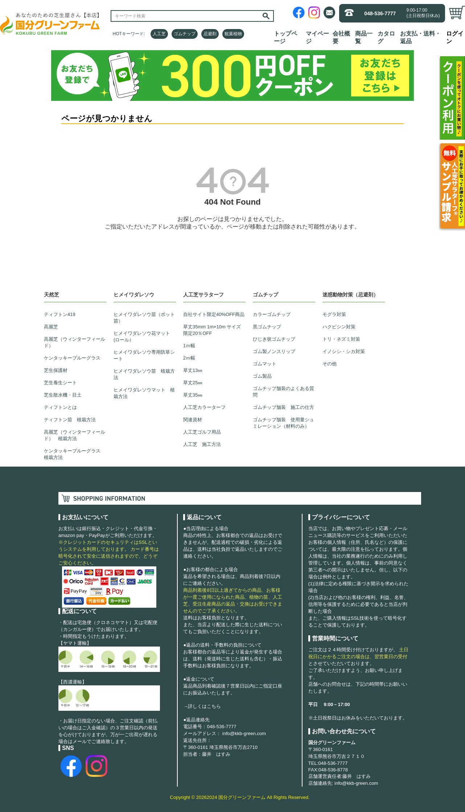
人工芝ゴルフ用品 (202, 432)
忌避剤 (210, 33)
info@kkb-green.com (244, 733)
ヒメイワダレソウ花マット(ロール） (142, 337)
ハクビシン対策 (338, 326)
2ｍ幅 (189, 358)
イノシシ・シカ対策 (343, 351)
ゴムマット (264, 363)
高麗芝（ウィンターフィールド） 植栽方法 (74, 435)
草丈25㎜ (192, 382)
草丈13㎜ (192, 370)
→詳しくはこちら (202, 706)
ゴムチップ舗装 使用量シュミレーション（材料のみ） (283, 423)
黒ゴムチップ (267, 326)
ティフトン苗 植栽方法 (70, 419)
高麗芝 (51, 326)
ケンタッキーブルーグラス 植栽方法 (74, 454)
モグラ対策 (334, 314)
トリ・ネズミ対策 (341, 339)
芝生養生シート (60, 382)
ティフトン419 (59, 314)
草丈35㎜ (192, 395)
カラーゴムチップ (272, 314)
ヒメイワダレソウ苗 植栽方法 (144, 374)
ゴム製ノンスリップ (274, 351)
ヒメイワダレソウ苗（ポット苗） (144, 318)
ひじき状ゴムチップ (274, 339)
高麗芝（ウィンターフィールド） (74, 342)
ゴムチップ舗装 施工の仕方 (283, 407)
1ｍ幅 (189, 345)
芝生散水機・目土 (63, 395)
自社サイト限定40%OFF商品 (213, 314)
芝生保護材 (55, 370)
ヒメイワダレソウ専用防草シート (144, 355)
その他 (329, 363)
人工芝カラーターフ (204, 407)
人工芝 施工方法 (202, 444)
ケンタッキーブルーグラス (72, 358)
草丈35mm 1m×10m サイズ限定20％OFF (212, 330)
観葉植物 (233, 33)
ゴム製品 (262, 376)
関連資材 (192, 419)
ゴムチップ (185, 33)
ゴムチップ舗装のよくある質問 (283, 392)
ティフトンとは (60, 407)
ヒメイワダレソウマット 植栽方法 (144, 393)
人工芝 (159, 33)
